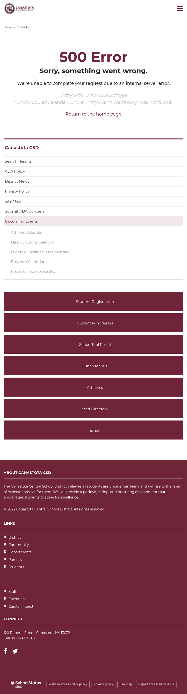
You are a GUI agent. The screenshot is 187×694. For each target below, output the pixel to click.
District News (17, 181)
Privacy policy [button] (103, 684)
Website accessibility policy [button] (68, 684)
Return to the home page (93, 114)
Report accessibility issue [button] (156, 684)
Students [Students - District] (16, 567)
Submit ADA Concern (24, 211)
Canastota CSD (22, 147)
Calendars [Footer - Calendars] (17, 599)
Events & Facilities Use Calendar (47, 253)
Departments (20, 552)
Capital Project (21, 606)
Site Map (13, 201)
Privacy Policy (17, 191)
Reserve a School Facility (33, 271)
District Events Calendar (33, 242)
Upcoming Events (21, 221)
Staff (12, 591)
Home (8, 27)
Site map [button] (126, 684)
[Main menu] (179, 8)
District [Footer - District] (15, 537)
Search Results (18, 161)
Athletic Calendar (34, 233)
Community (19, 545)
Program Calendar (35, 263)
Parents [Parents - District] (15, 559)
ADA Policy (15, 171)
